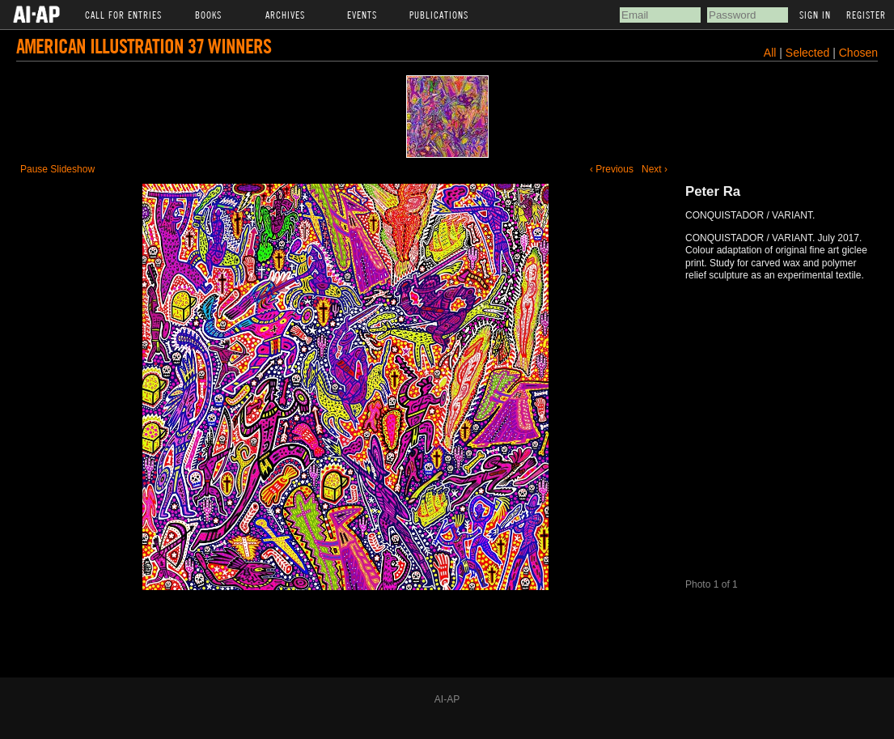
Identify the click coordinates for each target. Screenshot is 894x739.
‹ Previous (611, 169)
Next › (654, 169)
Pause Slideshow (57, 169)
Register (866, 14)
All (770, 52)
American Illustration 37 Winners (143, 45)
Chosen (858, 52)
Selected (809, 52)
